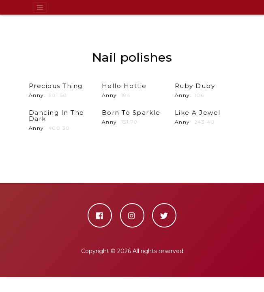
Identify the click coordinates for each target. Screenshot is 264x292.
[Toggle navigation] (40, 7)
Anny (59, 120)
